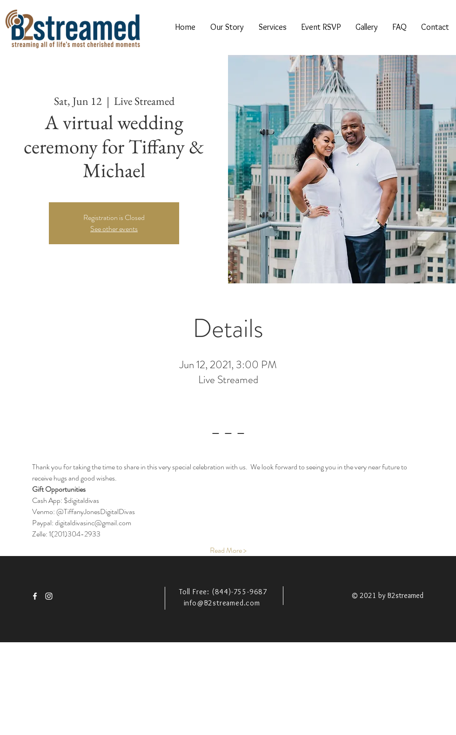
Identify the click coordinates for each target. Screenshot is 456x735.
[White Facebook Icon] (35, 596)
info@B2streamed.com (222, 602)
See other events (114, 228)
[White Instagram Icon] (49, 596)
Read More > (228, 550)
